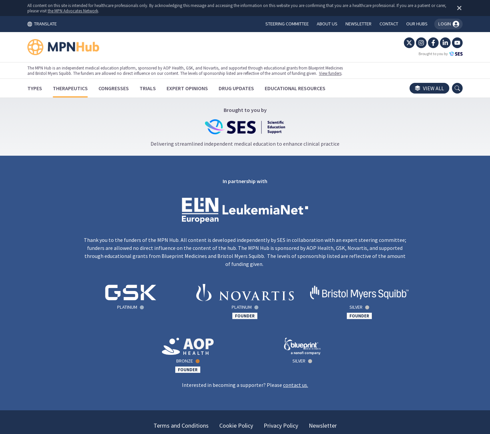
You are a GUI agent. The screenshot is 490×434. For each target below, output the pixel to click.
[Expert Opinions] (195, 88)
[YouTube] (449, 42)
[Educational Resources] (303, 88)
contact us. (295, 331)
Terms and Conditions (181, 372)
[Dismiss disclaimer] (450, 8)
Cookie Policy (236, 372)
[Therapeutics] (78, 88)
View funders (338, 73)
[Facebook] (425, 42)
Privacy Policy (281, 372)
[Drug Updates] (244, 88)
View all (421, 88)
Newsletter (323, 372)
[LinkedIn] (437, 42)
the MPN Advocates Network (97, 10)
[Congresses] (121, 88)
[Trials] (156, 88)
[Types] (42, 88)
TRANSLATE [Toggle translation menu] (50, 24)
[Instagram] (413, 42)
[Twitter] (401, 42)
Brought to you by (433, 53)
